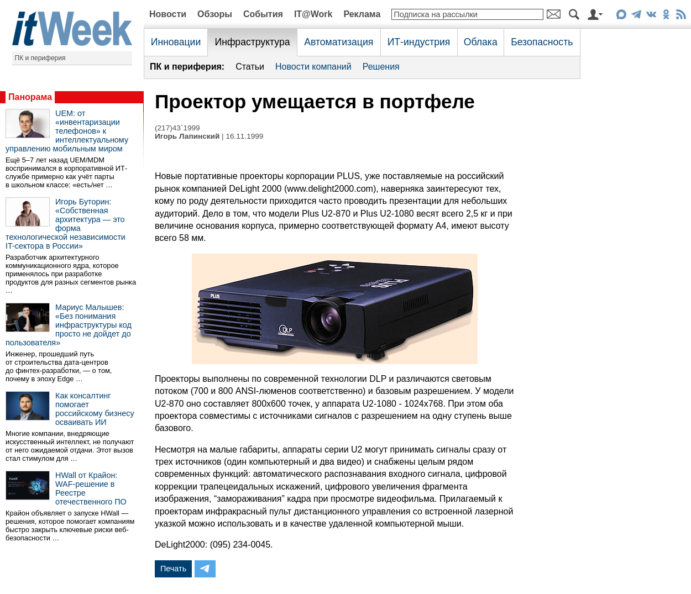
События (263, 14)
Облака (481, 42)
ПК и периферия (40, 58)
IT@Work (313, 14)
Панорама (30, 97)
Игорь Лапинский (187, 136)
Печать (173, 568)
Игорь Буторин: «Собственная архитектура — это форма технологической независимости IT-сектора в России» (65, 223)
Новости (167, 14)
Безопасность (542, 42)
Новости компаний (313, 66)
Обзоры (214, 14)
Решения (381, 66)
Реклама (361, 14)
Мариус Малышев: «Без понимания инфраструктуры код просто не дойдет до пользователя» (69, 325)
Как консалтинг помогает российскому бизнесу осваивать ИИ (94, 409)
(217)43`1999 (177, 128)
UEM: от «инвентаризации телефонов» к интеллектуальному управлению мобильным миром (67, 131)
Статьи (249, 66)
